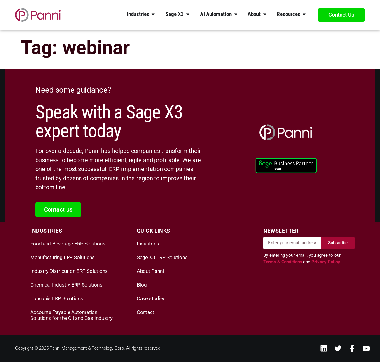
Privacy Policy (325, 263)
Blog (142, 286)
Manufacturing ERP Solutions (62, 258)
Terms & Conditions (283, 263)
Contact (145, 313)
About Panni (150, 272)
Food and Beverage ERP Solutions (67, 245)
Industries (148, 245)
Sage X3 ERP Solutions (162, 258)
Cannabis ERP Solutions (56, 299)
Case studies (151, 299)
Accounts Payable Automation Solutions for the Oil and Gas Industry (71, 316)
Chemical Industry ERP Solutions (66, 286)
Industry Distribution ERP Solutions (69, 272)
